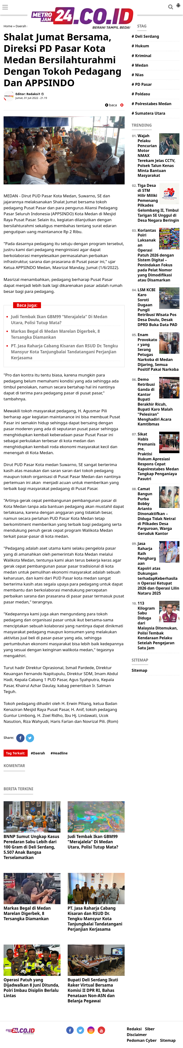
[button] (178, 3)
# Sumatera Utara (148, 113)
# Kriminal (141, 55)
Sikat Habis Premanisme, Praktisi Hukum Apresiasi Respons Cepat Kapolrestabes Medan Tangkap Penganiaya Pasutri (158, 456)
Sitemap (139, 670)
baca (111, 105)
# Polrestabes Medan (152, 103)
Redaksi (134, 1029)
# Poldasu (141, 94)
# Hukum (140, 45)
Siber (150, 1029)
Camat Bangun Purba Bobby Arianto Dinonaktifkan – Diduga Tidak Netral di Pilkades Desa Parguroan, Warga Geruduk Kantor (157, 511)
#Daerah (38, 753)
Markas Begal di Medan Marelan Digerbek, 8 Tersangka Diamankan (55, 334)
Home (8, 26)
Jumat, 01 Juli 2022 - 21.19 (31, 98)
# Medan (140, 65)
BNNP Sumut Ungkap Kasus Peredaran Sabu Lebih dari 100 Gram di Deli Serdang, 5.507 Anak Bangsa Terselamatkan (31, 847)
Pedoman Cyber (142, 1040)
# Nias (138, 74)
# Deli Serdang (145, 36)
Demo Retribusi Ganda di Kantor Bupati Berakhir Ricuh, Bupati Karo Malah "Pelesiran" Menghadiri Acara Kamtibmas (155, 402)
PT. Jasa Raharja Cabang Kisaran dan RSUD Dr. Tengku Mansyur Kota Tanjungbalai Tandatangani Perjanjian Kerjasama (64, 351)
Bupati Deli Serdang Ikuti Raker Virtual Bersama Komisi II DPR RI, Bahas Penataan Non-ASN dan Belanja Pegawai (93, 990)
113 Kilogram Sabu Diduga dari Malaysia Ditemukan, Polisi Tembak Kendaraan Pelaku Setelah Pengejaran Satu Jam (158, 625)
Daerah (20, 26)
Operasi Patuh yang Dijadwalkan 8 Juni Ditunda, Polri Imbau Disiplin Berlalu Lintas (31, 987)
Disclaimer (137, 1034)
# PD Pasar (142, 84)
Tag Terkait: (15, 753)
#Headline (59, 753)
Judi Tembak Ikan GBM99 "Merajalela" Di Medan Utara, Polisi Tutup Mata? (59, 319)
